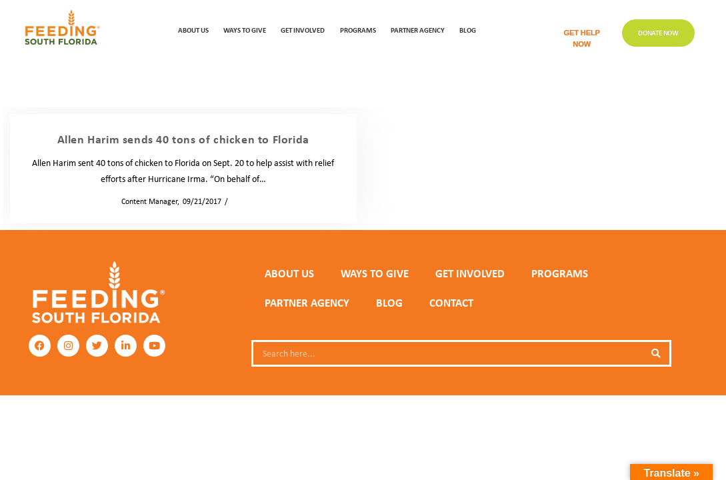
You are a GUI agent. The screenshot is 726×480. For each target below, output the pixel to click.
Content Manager (145, 201)
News (240, 201)
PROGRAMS (358, 30)
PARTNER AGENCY (307, 302)
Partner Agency (418, 30)
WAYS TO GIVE (244, 30)
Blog (467, 30)
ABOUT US (193, 30)
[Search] (656, 353)
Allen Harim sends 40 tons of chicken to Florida (183, 139)
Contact (451, 302)
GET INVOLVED (303, 30)
